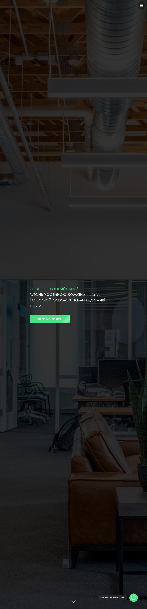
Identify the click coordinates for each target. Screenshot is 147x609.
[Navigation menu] (141, 5)
